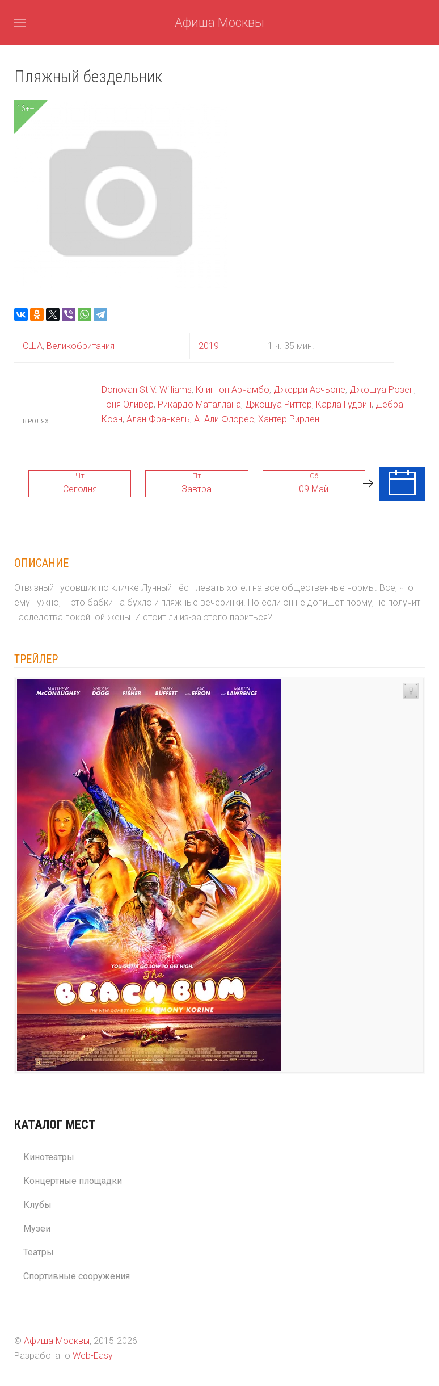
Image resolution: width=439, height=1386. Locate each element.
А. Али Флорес (224, 419)
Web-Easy (93, 1355)
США (33, 346)
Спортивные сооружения (76, 1276)
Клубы (37, 1204)
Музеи (36, 1228)
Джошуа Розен (381, 389)
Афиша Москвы (219, 22)
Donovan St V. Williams (147, 389)
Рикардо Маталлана (199, 404)
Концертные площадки (72, 1180)
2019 (209, 346)
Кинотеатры (48, 1157)
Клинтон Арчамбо (232, 389)
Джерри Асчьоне (309, 389)
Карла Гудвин (344, 404)
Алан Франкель (158, 419)
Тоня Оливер (128, 404)
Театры (38, 1252)
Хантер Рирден (288, 419)
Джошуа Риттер (278, 404)
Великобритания (79, 346)
